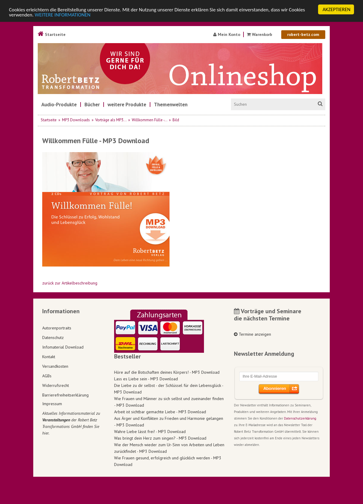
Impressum (52, 403)
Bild (176, 119)
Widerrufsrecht (55, 385)
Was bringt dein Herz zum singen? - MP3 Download (160, 438)
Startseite (52, 34)
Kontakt (48, 356)
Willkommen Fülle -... (149, 119)
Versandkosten (55, 366)
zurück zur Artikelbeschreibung (69, 283)
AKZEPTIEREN (336, 9)
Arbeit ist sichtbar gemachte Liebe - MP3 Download (160, 411)
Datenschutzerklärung (300, 418)
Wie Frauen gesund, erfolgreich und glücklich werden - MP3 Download (167, 461)
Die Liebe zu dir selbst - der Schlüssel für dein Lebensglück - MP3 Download (168, 389)
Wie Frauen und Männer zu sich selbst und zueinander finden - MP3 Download (169, 402)
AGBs (47, 376)
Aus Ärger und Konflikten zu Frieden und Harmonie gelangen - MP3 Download (168, 422)
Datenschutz (53, 337)
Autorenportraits (56, 328)
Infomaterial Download (63, 347)
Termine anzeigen (252, 334)
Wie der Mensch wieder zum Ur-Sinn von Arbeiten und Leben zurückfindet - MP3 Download (169, 448)
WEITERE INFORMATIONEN (62, 15)
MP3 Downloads (76, 119)
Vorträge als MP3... (110, 119)
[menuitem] (59, 104)
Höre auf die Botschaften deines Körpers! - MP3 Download (167, 372)
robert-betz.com (303, 34)
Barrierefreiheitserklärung (65, 395)
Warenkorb (260, 34)
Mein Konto (226, 34)
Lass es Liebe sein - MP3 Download (146, 379)
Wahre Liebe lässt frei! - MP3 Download (150, 431)
